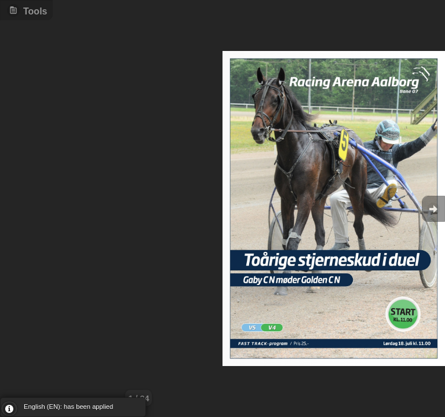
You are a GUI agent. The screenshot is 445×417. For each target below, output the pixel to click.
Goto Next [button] (433, 209)
